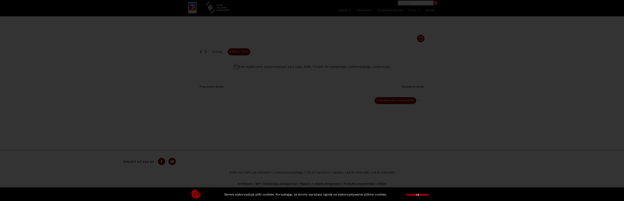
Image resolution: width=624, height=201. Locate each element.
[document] (312, 100)
